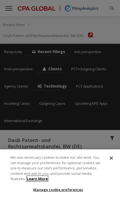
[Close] (111, 160)
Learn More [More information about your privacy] (37, 180)
